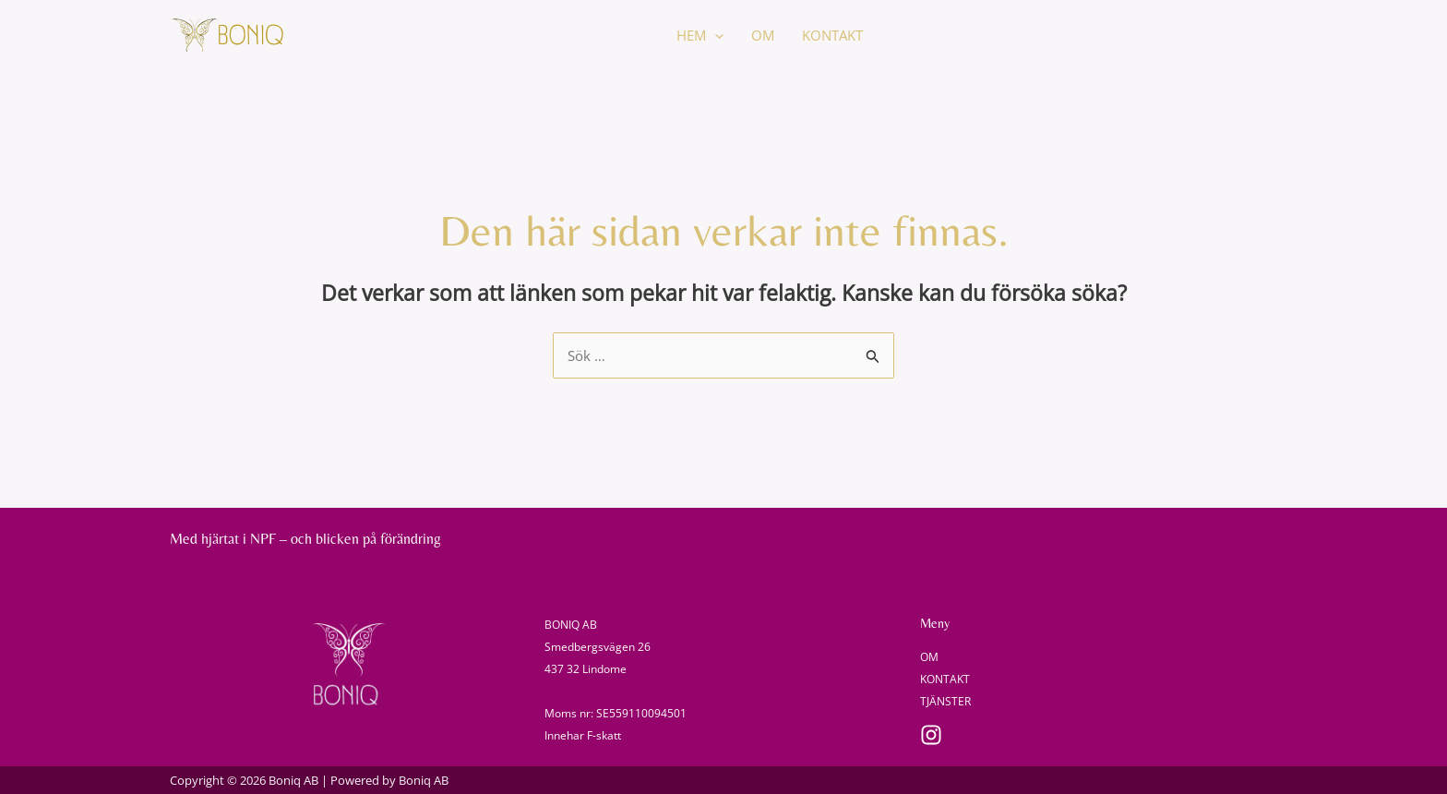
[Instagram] (931, 735)
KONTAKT (832, 35)
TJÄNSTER (945, 701)
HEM (700, 35)
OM (762, 35)
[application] (715, 35)
